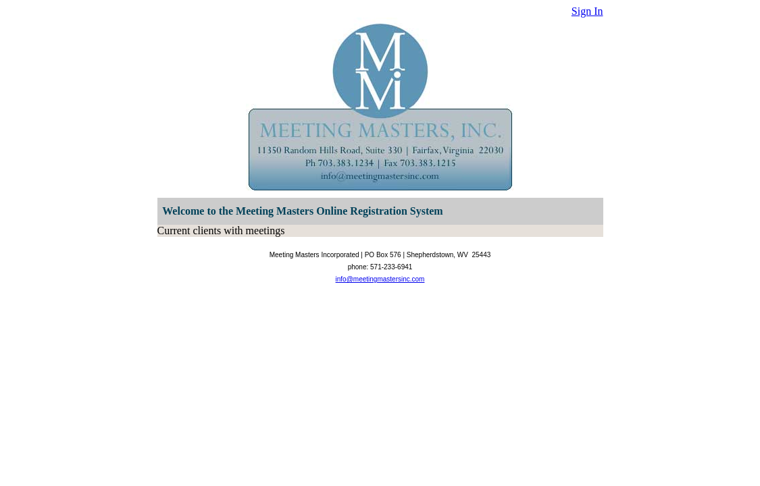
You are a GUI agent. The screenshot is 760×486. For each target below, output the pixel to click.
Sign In (587, 11)
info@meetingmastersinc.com (380, 279)
